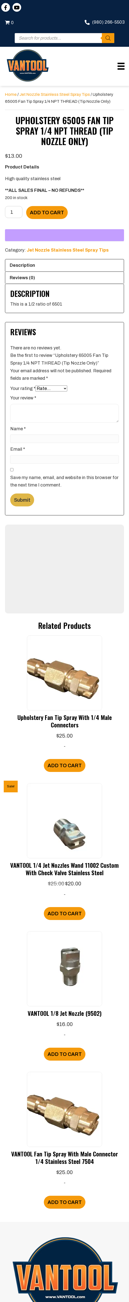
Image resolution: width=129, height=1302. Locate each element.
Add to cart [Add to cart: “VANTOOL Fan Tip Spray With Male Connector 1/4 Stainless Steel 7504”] (65, 1202)
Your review (23, 397)
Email (17, 449)
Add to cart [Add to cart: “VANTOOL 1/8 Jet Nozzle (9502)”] (65, 1054)
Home (11, 94)
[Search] (108, 38)
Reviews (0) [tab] (22, 277)
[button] (5, 7)
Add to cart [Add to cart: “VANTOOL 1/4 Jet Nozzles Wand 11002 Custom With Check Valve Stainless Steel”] (65, 913)
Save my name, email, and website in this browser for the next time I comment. (64, 481)
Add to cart (47, 212)
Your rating (22, 388)
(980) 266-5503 (108, 22)
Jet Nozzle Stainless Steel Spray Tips (54, 94)
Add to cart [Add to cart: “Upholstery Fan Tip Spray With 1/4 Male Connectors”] (65, 765)
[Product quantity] (13, 212)
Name (18, 428)
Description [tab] (22, 265)
